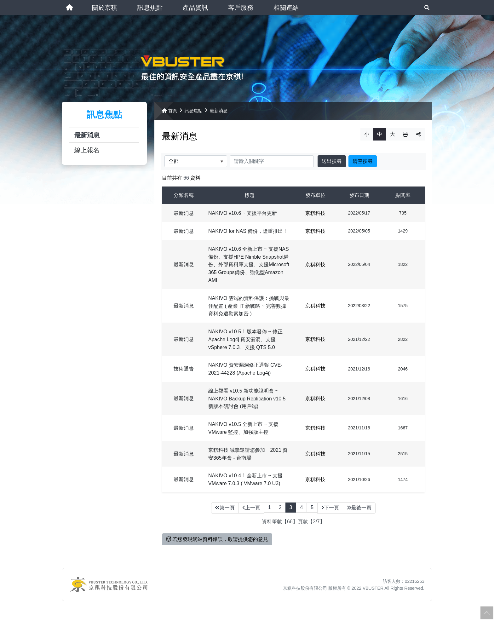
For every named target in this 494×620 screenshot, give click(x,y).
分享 (418, 138)
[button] (104, 7)
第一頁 (225, 511)
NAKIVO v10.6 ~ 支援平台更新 (242, 217)
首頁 (169, 114)
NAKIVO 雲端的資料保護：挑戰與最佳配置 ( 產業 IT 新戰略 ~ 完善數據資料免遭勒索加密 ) (248, 309)
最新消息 (87, 139)
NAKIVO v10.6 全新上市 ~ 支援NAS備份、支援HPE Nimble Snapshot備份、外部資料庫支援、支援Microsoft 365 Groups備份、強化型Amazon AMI (248, 268)
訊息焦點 (193, 114)
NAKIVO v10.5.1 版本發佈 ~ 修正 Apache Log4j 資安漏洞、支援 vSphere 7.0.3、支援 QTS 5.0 (245, 343)
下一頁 (330, 511)
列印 (405, 138)
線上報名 (87, 154)
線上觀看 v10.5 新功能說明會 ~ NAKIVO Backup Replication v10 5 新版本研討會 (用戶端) (246, 402)
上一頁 (251, 511)
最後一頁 (359, 511)
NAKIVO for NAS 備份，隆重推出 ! (247, 235)
